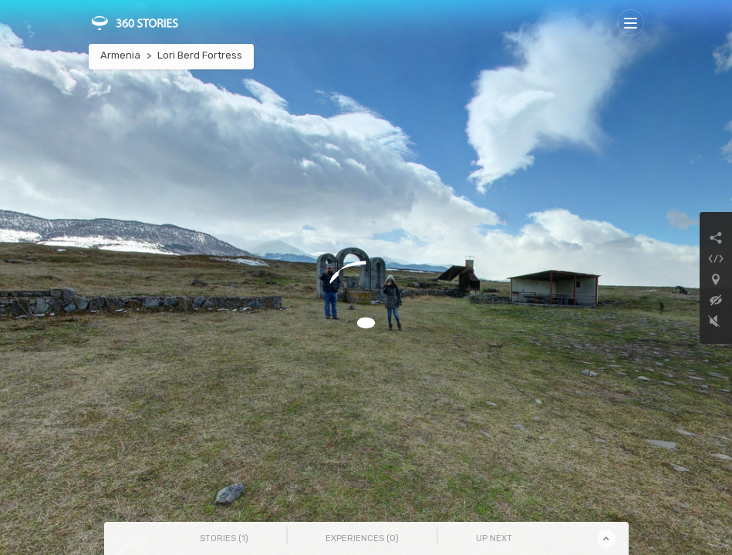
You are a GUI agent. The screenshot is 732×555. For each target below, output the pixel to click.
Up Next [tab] (494, 538)
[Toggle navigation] (630, 22)
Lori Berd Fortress (199, 55)
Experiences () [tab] (362, 538)
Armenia (120, 55)
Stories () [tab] (224, 538)
